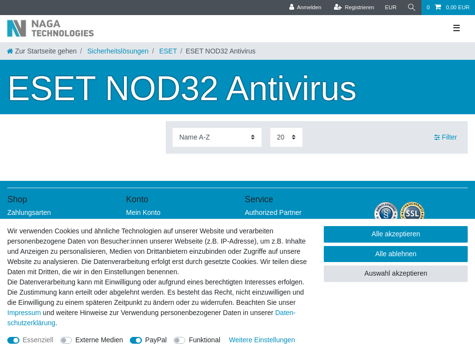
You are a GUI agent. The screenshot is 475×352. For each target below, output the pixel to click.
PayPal (156, 340)
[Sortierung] (217, 137)
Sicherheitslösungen (117, 51)
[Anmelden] (305, 7)
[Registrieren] (353, 7)
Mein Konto (143, 212)
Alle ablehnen (396, 254)
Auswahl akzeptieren (396, 273)
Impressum (24, 313)
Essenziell (38, 340)
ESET (167, 51)
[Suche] (412, 7)
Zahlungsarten (29, 212)
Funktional (204, 340)
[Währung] (391, 7)
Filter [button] (445, 137)
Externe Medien (99, 340)
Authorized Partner (273, 212)
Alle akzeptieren (395, 234)
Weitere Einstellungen (262, 340)
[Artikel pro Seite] (286, 137)
